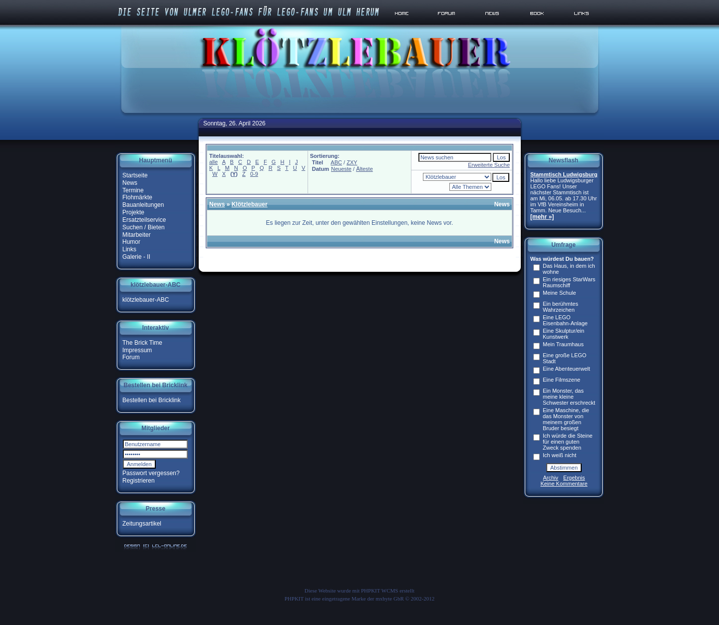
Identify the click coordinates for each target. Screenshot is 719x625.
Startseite (135, 175)
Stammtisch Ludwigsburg (563, 174)
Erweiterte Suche (489, 165)
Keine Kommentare (563, 484)
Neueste (341, 169)
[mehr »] (542, 216)
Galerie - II (136, 256)
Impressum (137, 349)
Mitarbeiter (136, 234)
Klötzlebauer (250, 204)
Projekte (133, 212)
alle (213, 162)
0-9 (254, 174)
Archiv (551, 478)
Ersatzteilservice (144, 219)
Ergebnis (574, 478)
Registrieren (138, 480)
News (129, 182)
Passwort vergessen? (151, 473)
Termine (133, 189)
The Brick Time (142, 342)
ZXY (352, 162)
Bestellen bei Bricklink (151, 400)
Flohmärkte (137, 197)
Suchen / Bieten (143, 227)
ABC (336, 162)
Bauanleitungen (143, 204)
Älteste (364, 169)
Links (129, 249)
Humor (131, 241)
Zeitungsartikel (141, 523)
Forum (131, 357)
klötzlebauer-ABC (145, 299)
